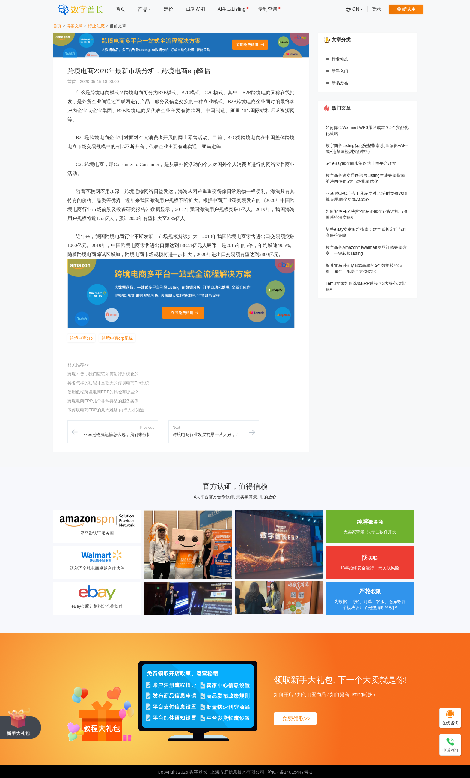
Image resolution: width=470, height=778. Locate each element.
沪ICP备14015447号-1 (289, 771)
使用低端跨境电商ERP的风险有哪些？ (103, 391)
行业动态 (96, 25)
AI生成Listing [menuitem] (233, 9)
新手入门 (340, 71)
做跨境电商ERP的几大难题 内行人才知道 (105, 409)
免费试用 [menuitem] (406, 9)
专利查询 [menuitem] (269, 9)
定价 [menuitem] (168, 9)
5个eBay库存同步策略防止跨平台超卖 (361, 163)
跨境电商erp (81, 338)
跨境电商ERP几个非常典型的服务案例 (103, 400)
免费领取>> (296, 719)
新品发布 (340, 83)
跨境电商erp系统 (117, 338)
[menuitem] (144, 9)
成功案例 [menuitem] (195, 9)
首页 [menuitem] (120, 9)
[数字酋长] (80, 9)
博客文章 (74, 25)
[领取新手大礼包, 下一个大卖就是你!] (20, 723)
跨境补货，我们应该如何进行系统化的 (103, 373)
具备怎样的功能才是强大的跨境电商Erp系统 (108, 382)
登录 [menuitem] (376, 9)
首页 (57, 25)
